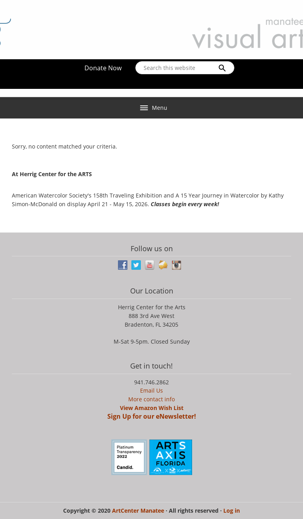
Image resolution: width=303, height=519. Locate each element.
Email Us (151, 390)
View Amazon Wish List (151, 408)
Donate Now (103, 68)
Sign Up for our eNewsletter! (151, 416)
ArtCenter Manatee (139, 510)
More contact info (151, 399)
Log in (231, 510)
